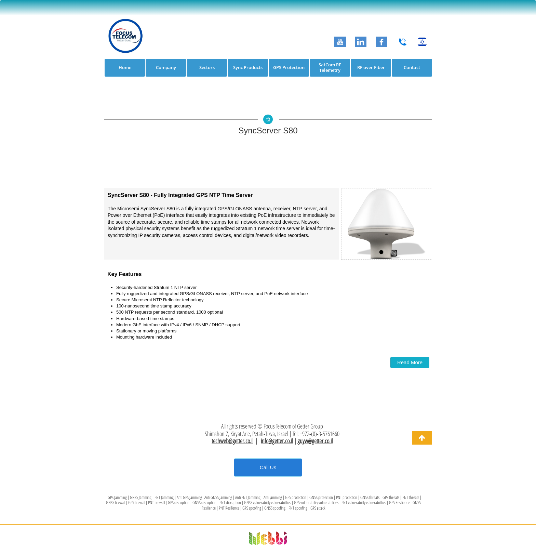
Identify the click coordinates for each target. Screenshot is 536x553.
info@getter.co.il (277, 441)
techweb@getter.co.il (232, 441)
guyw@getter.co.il (315, 441)
